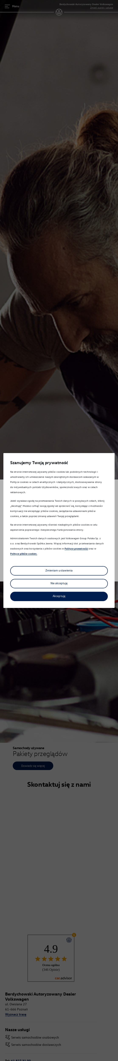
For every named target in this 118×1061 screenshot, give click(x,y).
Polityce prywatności (76, 548)
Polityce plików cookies (23, 553)
